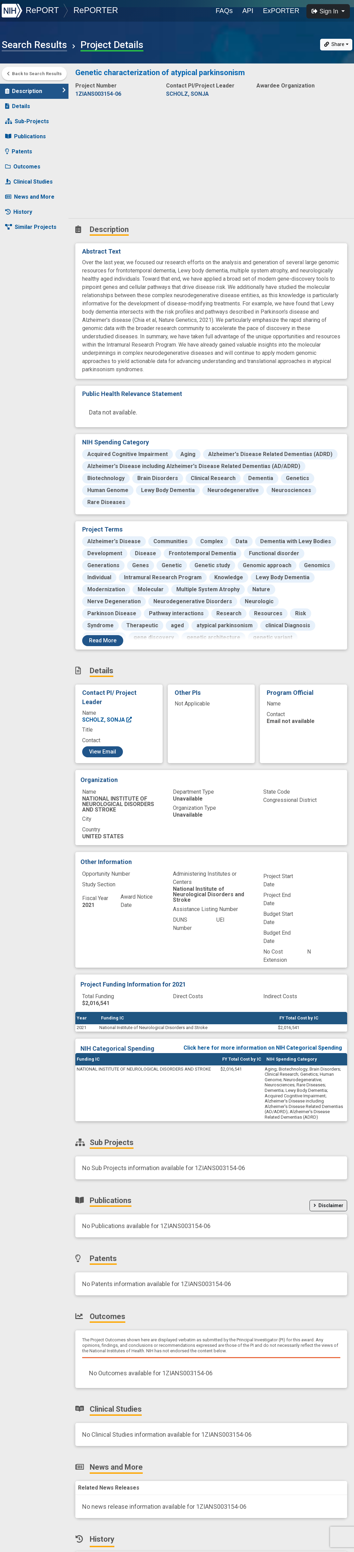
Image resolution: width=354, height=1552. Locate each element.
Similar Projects (30, 227)
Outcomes (22, 166)
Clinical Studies (29, 181)
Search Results (34, 45)
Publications (25, 136)
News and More (29, 197)
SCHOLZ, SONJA (107, 719)
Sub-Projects (27, 121)
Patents (18, 151)
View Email (102, 751)
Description (35, 90)
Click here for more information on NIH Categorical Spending (263, 1048)
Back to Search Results (34, 73)
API (247, 10)
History (18, 212)
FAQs (224, 10)
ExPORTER (281, 10)
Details (17, 106)
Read (102, 640)
